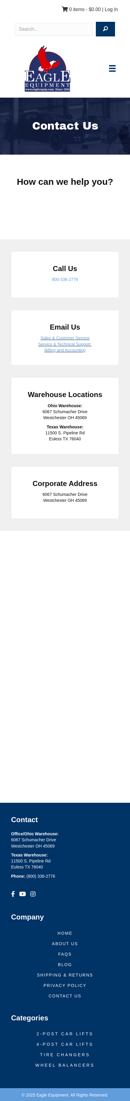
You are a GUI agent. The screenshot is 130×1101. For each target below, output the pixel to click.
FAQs (65, 954)
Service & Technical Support (64, 344)
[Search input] (54, 29)
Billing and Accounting (65, 350)
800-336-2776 (65, 279)
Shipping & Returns (65, 975)
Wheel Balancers (65, 1065)
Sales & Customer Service (64, 338)
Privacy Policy (64, 985)
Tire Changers (65, 1054)
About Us (65, 943)
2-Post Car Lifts (65, 1033)
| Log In (109, 9)
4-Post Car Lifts (65, 1044)
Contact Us (65, 996)
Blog (65, 964)
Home (65, 933)
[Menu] (112, 68)
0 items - (81, 9)
